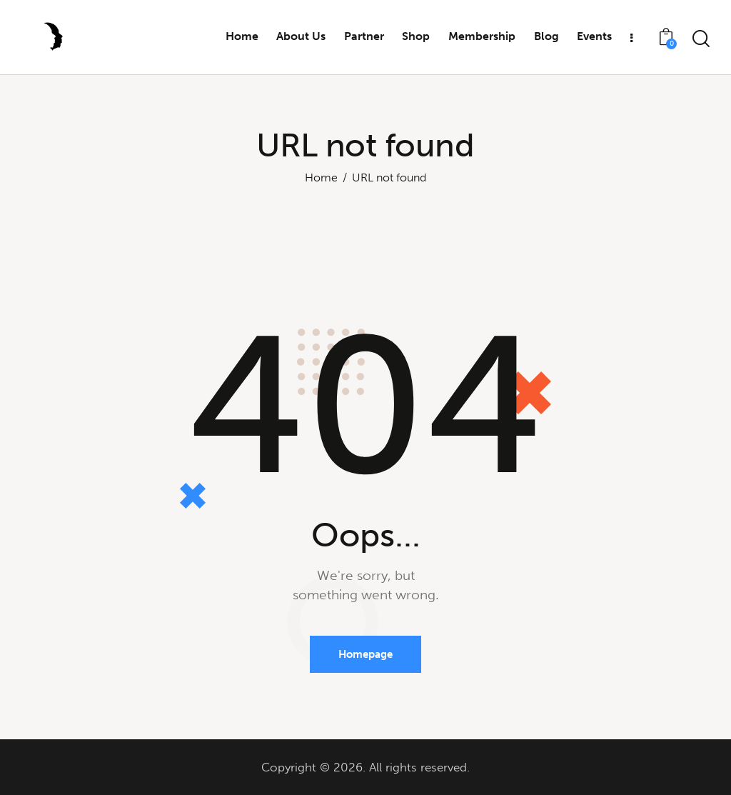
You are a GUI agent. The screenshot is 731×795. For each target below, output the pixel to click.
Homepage (365, 654)
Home (321, 177)
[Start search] (701, 39)
